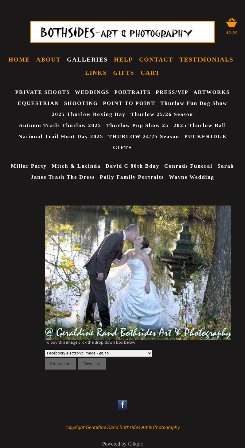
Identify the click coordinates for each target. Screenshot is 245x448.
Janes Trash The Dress (63, 177)
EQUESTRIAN (38, 103)
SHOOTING (81, 103)
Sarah (225, 166)
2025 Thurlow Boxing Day (89, 114)
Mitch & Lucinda (76, 166)
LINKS (96, 72)
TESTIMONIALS (206, 59)
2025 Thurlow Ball (199, 125)
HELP (123, 59)
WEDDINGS (92, 92)
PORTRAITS (132, 92)
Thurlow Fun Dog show (193, 103)
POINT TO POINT (129, 103)
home (19, 59)
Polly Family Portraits (132, 177)
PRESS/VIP (172, 92)
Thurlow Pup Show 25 (137, 125)
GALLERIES (87, 59)
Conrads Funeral (188, 166)
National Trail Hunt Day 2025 (60, 136)
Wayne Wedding (191, 177)
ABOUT (48, 59)
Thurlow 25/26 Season (161, 114)
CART (150, 72)
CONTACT (156, 59)
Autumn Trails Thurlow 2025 (60, 125)
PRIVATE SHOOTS (42, 92)
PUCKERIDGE (205, 136)
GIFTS (123, 72)
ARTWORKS (211, 92)
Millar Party (29, 166)
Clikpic (135, 444)
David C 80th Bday (132, 166)
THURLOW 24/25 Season (143, 136)
